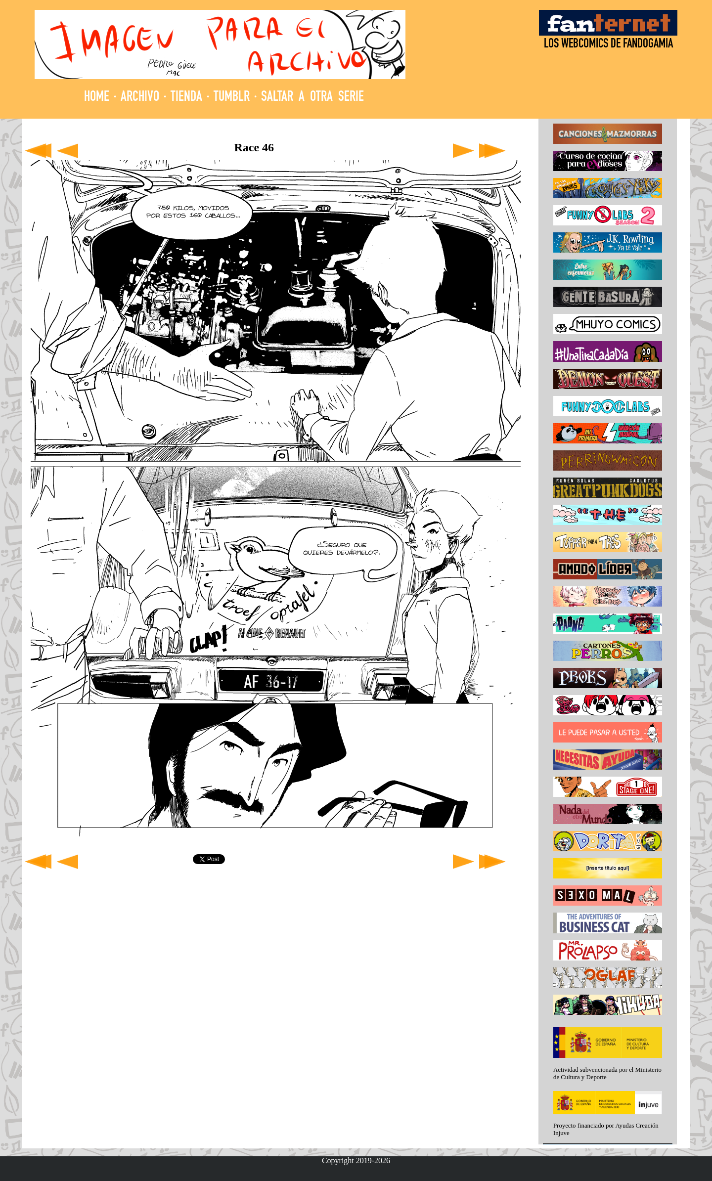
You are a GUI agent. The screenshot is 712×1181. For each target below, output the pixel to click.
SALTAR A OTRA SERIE (312, 97)
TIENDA (186, 97)
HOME (96, 97)
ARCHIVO (140, 97)
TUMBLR (232, 97)
